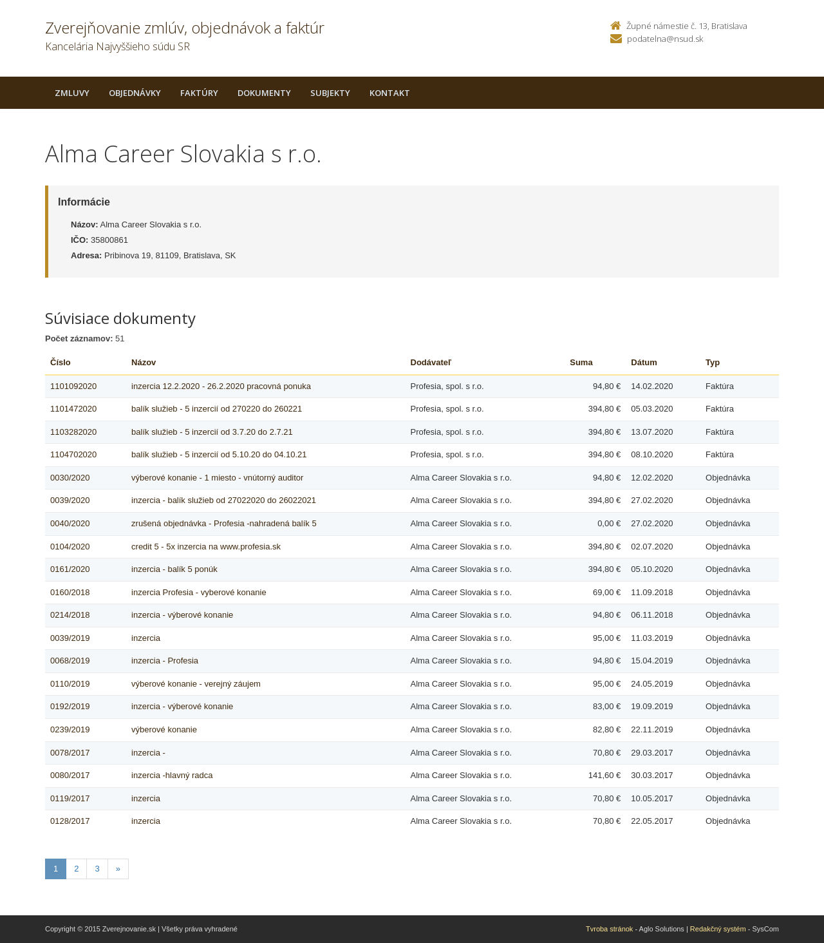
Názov (143, 362)
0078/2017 (69, 752)
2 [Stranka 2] (76, 868)
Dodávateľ (431, 362)
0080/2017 (69, 775)
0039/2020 (69, 500)
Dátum (644, 362)
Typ (713, 362)
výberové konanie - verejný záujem (196, 684)
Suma (581, 362)
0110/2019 (69, 684)
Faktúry (199, 93)
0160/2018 (69, 592)
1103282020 (73, 432)
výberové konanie (164, 729)
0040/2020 (69, 523)
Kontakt (390, 93)
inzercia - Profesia (164, 660)
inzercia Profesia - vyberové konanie (199, 592)
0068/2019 (69, 660)
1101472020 (73, 409)
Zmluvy (72, 93)
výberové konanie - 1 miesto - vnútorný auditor (217, 477)
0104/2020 (69, 546)
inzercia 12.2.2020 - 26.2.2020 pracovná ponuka (221, 386)
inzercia (145, 638)
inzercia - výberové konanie (182, 615)
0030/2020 (69, 477)
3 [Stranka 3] (97, 868)
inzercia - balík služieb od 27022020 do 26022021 (223, 500)
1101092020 (73, 386)
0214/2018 (69, 615)
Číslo (60, 362)
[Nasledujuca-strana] (118, 869)
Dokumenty (264, 93)
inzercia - (148, 752)
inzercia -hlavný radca (171, 775)
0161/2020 (69, 569)
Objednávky (135, 93)
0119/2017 (69, 798)
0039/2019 (69, 638)
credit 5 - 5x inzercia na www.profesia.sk (206, 546)
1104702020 (73, 454)
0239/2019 (69, 729)
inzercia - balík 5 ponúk (174, 569)
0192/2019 (69, 706)
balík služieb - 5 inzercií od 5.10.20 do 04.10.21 (218, 454)
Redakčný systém (718, 929)
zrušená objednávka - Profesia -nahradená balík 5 (224, 523)
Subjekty (330, 93)
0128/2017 (69, 821)
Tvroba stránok (609, 929)
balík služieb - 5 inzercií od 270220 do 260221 (216, 409)
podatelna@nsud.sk (665, 38)
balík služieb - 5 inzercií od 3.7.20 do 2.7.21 (212, 432)
